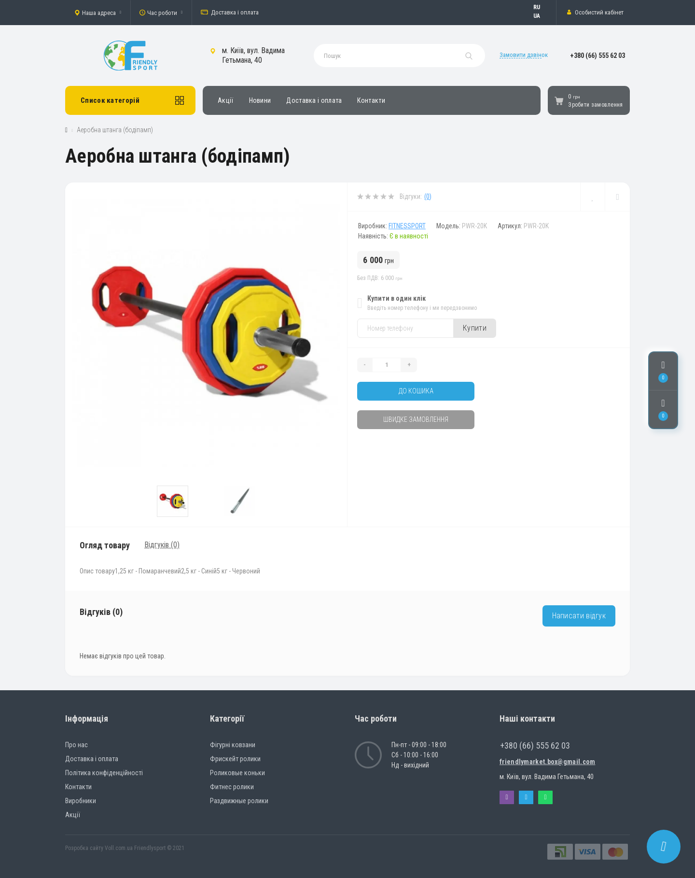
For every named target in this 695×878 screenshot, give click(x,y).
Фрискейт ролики (235, 759)
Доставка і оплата (230, 12)
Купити (474, 328)
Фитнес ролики (232, 787)
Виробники (80, 801)
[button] (97, 12)
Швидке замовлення (415, 419)
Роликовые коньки (237, 773)
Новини (260, 100)
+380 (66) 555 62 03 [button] (535, 745)
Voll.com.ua (119, 848)
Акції (226, 100)
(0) (427, 196)
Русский (541, 7)
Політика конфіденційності (104, 773)
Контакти (371, 100)
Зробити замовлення (595, 104)
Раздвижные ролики (239, 801)
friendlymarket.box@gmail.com (547, 762)
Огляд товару (105, 545)
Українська (541, 16)
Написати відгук (579, 615)
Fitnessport (407, 226)
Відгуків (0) (162, 544)
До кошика (416, 391)
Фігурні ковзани (232, 745)
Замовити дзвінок (524, 54)
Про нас (76, 745)
